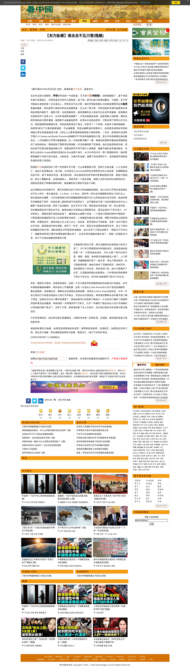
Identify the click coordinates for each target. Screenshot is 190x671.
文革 (144, 470)
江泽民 (135, 430)
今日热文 (27, 471)
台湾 (115, 534)
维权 (151, 447)
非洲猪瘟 (157, 445)
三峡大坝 (154, 417)
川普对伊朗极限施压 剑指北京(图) (37, 426)
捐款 (68, 657)
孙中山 (156, 461)
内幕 (151, 430)
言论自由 (136, 456)
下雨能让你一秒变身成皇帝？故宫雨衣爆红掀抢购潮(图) (159, 275)
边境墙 (144, 428)
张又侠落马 (138, 135)
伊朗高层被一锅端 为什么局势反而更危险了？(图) (44, 441)
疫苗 (144, 419)
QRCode (48, 400)
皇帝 (158, 464)
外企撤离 (64, 646)
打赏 (101, 41)
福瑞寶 (122, 659)
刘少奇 (150, 464)
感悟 (149, 467)
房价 (147, 445)
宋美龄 (135, 464)
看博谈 (33, 29)
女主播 (142, 456)
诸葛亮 (163, 464)
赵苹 (159, 492)
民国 (144, 461)
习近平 (98, 502)
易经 (135, 467)
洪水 (147, 419)
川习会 (26, 502)
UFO (141, 425)
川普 (22, 48)
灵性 (38, 566)
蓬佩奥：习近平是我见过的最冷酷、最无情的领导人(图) (159, 199)
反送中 (159, 430)
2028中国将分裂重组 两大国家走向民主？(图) (158, 189)
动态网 (142, 659)
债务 (165, 436)
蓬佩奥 (62, 502)
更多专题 (163, 143)
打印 (111, 41)
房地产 (135, 442)
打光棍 (27, 646)
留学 (163, 456)
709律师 (156, 447)
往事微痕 (143, 422)
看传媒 (113, 659)
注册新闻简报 (141, 512)
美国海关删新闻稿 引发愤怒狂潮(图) (92, 449)
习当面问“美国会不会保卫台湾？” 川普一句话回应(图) (159, 178)
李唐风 (160, 489)
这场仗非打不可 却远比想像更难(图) (38, 434)
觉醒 (34, 566)
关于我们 (77, 657)
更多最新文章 (161, 322)
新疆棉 (160, 417)
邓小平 (140, 464)
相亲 (32, 646)
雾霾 (134, 447)
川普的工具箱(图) (29, 449)
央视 (147, 456)
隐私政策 (99, 657)
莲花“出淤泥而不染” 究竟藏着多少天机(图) (151, 306)
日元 (161, 439)
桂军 (148, 461)
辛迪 (159, 501)
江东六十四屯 (150, 450)
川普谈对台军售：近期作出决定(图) (148, 313)
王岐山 (155, 425)
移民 (155, 456)
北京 (134, 445)
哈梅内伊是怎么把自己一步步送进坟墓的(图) (41, 445)
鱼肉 (66, 531)
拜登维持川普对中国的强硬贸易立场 (92, 430)
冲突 (31, 502)
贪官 (164, 430)
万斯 (149, 428)
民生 (158, 458)
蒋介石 (162, 461)
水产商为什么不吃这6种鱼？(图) (72, 528)
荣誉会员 (112, 370)
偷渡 (22, 54)
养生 (147, 470)
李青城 (160, 495)
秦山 (136, 495)
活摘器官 (74, 502)
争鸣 (34, 24)
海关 (134, 458)
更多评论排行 (161, 400)
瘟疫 (106, 646)
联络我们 (59, 657)
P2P (166, 445)
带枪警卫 (41, 502)
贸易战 (147, 414)
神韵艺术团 (64, 659)
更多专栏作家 (161, 506)
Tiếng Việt (131, 657)
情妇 (134, 433)
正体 (96, 41)
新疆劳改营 (160, 453)
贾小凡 (137, 483)
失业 (70, 646)
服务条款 (88, 657)
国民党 (156, 422)
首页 (30, 21)
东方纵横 (77, 89)
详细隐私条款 (145, 3)
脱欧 (157, 436)
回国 (146, 458)
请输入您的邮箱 (151, 517)
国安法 (135, 419)
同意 (176, 3)
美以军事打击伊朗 (141, 131)
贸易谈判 (158, 428)
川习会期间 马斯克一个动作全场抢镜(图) (150, 352)
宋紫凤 (137, 480)
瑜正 (148, 498)
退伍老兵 (107, 566)
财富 (147, 442)
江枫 (159, 498)
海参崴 (156, 442)
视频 (150, 21)
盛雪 (148, 492)
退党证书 (132, 659)
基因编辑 (140, 447)
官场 (52, 21)
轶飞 (136, 486)
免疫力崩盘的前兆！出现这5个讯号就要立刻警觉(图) (159, 232)
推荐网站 (41, 659)
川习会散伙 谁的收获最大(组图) (147, 303)
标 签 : (24, 45)
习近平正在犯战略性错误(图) (89, 434)
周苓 (136, 489)
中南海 (40, 534)
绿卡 (153, 458)
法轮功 (135, 450)
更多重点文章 (161, 284)
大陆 (41, 21)
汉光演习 (136, 422)
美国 (62, 21)
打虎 (150, 433)
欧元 (157, 439)
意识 (26, 566)
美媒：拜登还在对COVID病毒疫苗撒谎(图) (95, 453)
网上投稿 (48, 657)
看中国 (41, 11)
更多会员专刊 (161, 82)
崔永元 (140, 430)
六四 (162, 414)
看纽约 (104, 659)
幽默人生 (140, 467)
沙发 (35, 534)
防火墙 (146, 447)
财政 (144, 442)
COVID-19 (140, 414)
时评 (28, 24)
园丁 (136, 492)
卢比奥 (163, 411)
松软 (69, 531)
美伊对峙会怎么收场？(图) (33, 453)
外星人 (135, 470)
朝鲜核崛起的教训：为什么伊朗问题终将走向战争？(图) (46, 430)
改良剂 (71, 566)
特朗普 (157, 411)
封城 (110, 646)
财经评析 (67, 24)
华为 (138, 433)
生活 (128, 21)
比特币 (143, 439)
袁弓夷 (152, 419)
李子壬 (137, 501)
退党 (161, 422)
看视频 (95, 659)
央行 (161, 436)
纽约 (95, 21)
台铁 (148, 417)
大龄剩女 (38, 646)
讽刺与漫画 (56, 24)
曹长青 (149, 501)
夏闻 (159, 486)
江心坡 (148, 453)
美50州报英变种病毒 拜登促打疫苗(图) (93, 441)
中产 (151, 442)
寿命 (140, 470)
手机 (153, 467)
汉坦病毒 (100, 646)
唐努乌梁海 (160, 450)
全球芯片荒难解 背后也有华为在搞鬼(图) (94, 426)
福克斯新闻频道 (85, 502)
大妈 (144, 445)
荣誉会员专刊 (141, 58)
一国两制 (165, 433)
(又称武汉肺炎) (145, 411)
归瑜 (159, 483)
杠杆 (134, 439)
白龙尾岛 (141, 453)
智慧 (146, 467)
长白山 (135, 453)
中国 (97, 566)
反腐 (146, 433)
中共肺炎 (136, 411)
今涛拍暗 (150, 480)
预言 (158, 467)
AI (73, 646)
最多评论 (141, 365)
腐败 (142, 433)
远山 (148, 486)
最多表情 (159, 365)
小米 (98, 613)
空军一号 (103, 534)
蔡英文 (165, 442)
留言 (106, 41)
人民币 (152, 439)
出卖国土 (136, 417)
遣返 (138, 458)
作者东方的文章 (31, 422)
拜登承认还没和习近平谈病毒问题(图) (93, 445)
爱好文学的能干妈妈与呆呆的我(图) (148, 70)
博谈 (84, 21)
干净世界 (51, 659)
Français (120, 657)
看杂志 (86, 659)
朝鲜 (148, 436)
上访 (161, 447)
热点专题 (139, 126)
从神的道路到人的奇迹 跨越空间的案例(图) (151, 73)
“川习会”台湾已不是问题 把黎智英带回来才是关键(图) (159, 156)
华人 (151, 456)
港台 (73, 21)
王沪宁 (165, 428)
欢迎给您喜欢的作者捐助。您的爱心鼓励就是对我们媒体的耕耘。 (59, 343)
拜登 (22, 51)
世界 (106, 21)
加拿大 (152, 436)
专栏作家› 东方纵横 (116, 29)
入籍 (150, 458)
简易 (159, 480)
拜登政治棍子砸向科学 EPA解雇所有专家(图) (96, 438)
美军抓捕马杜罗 (140, 139)
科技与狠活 (64, 566)
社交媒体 (140, 436)
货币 (147, 439)
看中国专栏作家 (142, 476)
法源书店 (76, 659)
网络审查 (141, 450)
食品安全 (78, 566)
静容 (148, 495)
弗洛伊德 (136, 425)
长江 (140, 419)
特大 (116, 41)
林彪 (145, 464)
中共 (101, 566)
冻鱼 (73, 531)
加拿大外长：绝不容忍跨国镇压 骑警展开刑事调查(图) (159, 264)
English (109, 657)
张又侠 (158, 414)
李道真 (149, 483)
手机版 (90, 41)
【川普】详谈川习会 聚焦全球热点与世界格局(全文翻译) (159, 167)
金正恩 (150, 425)
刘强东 (139, 445)
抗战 (152, 461)
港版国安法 (159, 419)
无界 (151, 659)
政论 (41, 24)
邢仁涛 (137, 498)
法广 (134, 436)
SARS (153, 453)
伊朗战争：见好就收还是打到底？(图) (38, 438)
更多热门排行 (161, 358)
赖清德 (161, 425)
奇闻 (139, 21)
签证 (142, 458)
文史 (117, 21)
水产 (62, 531)
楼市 (140, 442)
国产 (102, 613)
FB (145, 436)
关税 (140, 428)
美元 (138, 439)
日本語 (142, 657)
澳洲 (140, 461)
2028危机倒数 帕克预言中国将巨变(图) (150, 382)
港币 (164, 439)
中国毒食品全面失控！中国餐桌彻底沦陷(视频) (159, 221)
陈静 (148, 489)
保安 (35, 502)
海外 (162, 458)
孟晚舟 (135, 428)
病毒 (134, 414)
